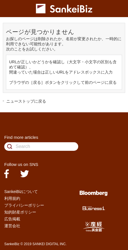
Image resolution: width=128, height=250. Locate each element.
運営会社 (12, 226)
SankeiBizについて (21, 192)
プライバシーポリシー (24, 205)
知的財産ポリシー (20, 212)
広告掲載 (12, 219)
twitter (24, 173)
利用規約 (12, 198)
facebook (6, 173)
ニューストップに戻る (26, 101)
